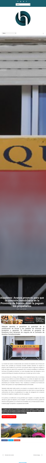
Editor (18, 309)
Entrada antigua (36, 455)
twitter (11, 440)
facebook (4, 440)
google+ (17, 440)
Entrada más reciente (9, 455)
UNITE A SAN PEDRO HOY (9, 416)
